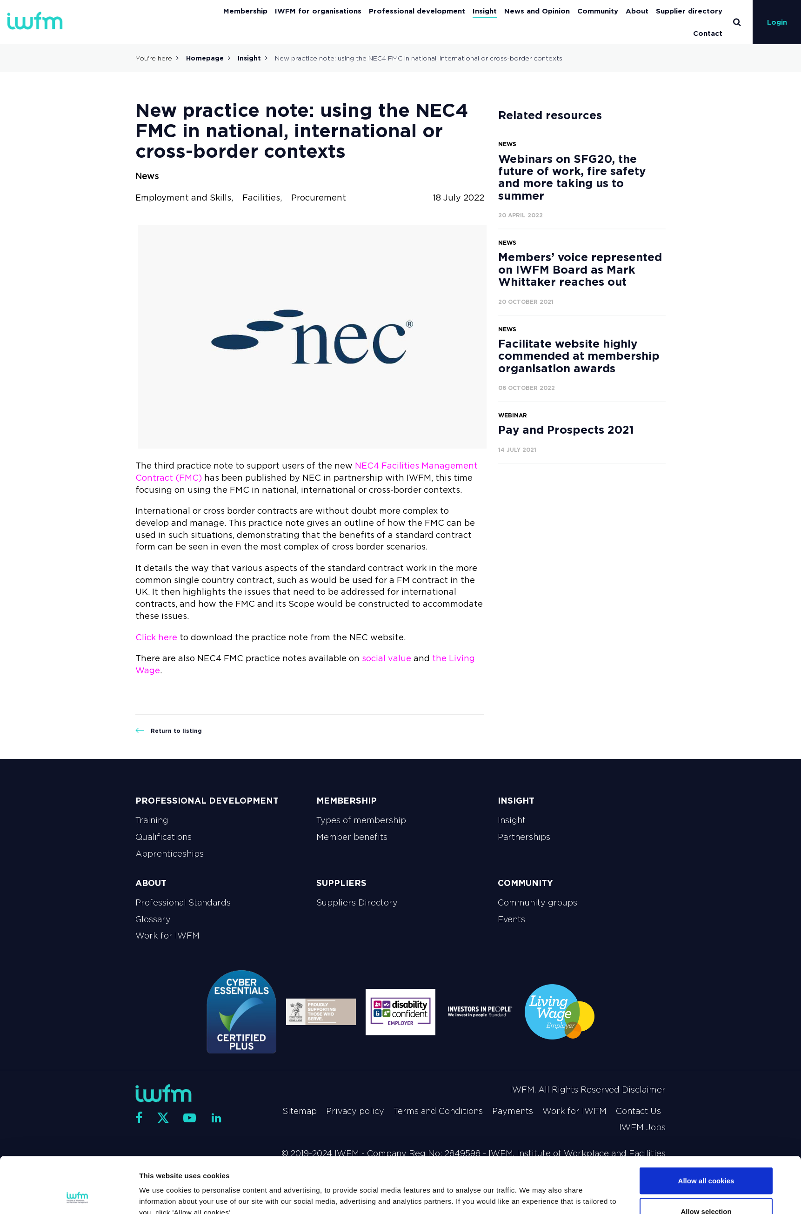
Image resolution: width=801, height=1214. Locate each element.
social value (386, 658)
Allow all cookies (706, 1128)
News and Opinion (537, 11)
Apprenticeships (169, 854)
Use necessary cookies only (706, 1189)
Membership (245, 11)
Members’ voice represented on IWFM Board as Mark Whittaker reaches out (580, 269)
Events (511, 919)
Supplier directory (689, 11)
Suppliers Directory (357, 902)
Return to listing (168, 731)
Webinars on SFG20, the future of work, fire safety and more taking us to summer (572, 177)
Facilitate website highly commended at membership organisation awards (579, 356)
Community (597, 11)
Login (777, 22)
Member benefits (351, 837)
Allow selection (706, 1159)
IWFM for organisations (318, 11)
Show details (505, 1190)
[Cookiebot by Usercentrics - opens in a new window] (77, 1196)
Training (151, 820)
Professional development (417, 11)
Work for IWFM (167, 935)
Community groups (537, 902)
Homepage (205, 58)
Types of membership (361, 820)
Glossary (153, 919)
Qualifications (163, 837)
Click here (156, 637)
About (637, 11)
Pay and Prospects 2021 (566, 429)
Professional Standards (183, 902)
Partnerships (524, 837)
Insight (485, 11)
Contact (707, 33)
